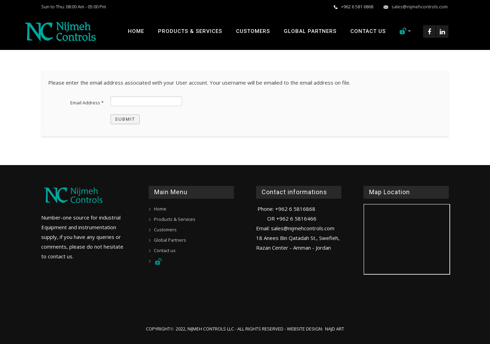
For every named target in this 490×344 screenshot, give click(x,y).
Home (136, 31)
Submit (125, 119)
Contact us (367, 31)
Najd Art (334, 328)
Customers (253, 31)
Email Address (87, 103)
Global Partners (309, 31)
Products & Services (190, 31)
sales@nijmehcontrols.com (416, 6)
